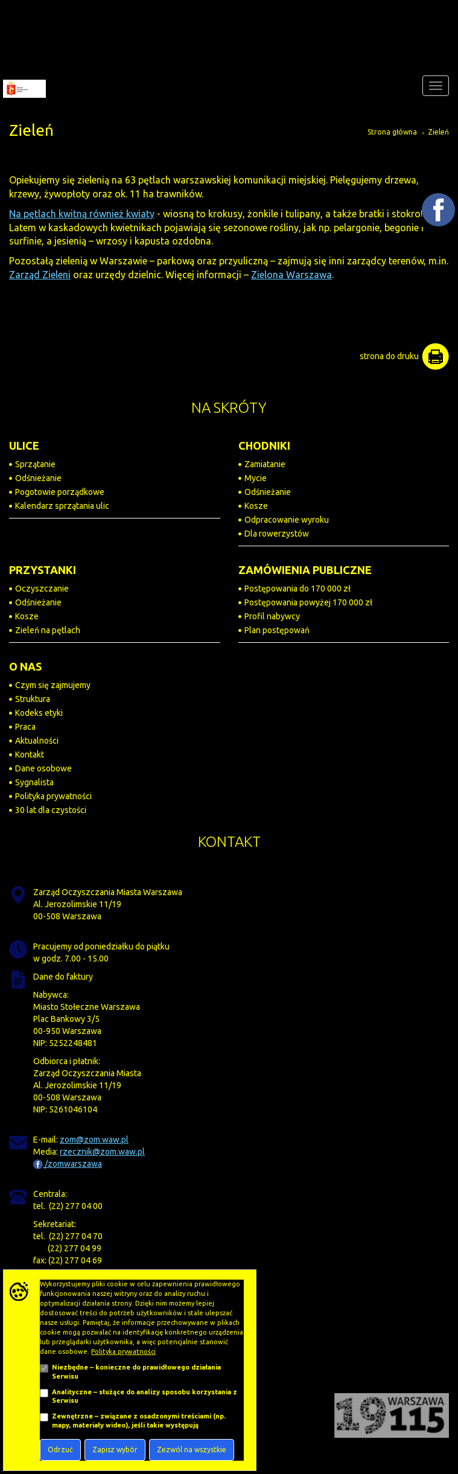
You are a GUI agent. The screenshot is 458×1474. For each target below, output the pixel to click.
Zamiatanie (264, 464)
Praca (25, 727)
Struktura (32, 699)
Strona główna (392, 132)
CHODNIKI (264, 445)
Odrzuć (60, 1449)
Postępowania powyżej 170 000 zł (308, 602)
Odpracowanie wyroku (286, 520)
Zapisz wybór (115, 1449)
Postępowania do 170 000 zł (297, 588)
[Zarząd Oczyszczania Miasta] (23, 86)
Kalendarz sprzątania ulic (62, 506)
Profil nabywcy (272, 616)
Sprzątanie (35, 464)
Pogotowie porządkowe (59, 492)
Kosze (256, 506)
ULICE (24, 445)
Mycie (255, 478)
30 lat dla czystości (50, 810)
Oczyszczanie (42, 588)
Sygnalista (34, 782)
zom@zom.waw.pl (94, 1139)
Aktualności (37, 740)
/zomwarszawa (67, 1164)
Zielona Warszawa (291, 274)
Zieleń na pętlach (47, 630)
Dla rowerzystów (276, 533)
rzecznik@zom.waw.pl (102, 1152)
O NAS (25, 666)
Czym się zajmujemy (53, 685)
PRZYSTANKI (42, 570)
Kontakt (29, 754)
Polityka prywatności (53, 796)
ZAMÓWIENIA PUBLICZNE (305, 570)
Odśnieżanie (38, 478)
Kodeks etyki (39, 713)
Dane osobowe (43, 768)
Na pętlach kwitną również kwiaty (81, 213)
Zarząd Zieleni (40, 274)
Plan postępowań (277, 630)
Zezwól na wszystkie (191, 1449)
